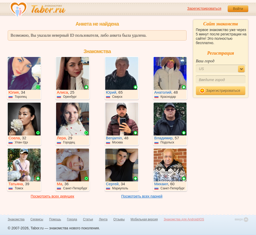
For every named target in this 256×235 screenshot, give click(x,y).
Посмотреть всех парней (141, 196)
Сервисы (36, 219)
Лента (103, 219)
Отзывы (119, 219)
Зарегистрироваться (204, 8)
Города (72, 219)
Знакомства (16, 219)
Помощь (55, 219)
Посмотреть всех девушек (52, 196)
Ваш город (205, 61)
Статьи (88, 219)
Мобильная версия (144, 219)
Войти (238, 9)
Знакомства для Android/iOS (184, 219)
